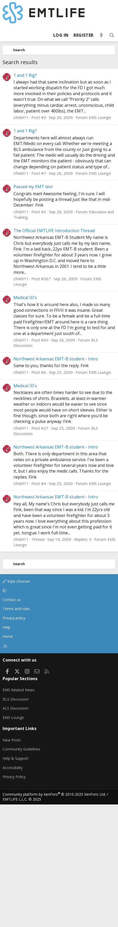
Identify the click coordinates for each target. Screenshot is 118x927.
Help (6, 749)
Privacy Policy (14, 899)
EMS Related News (19, 812)
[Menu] (6, 35)
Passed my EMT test (33, 309)
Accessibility (13, 890)
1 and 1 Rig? (25, 198)
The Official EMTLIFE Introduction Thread (54, 353)
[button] (58, 713)
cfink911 (21, 239)
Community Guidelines (21, 871)
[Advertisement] (59, 129)
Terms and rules (16, 731)
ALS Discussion (15, 830)
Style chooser (16, 703)
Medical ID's (25, 420)
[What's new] (101, 35)
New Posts (12, 862)
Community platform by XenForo (54, 916)
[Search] (112, 35)
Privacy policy (14, 740)
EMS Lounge (100, 239)
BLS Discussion (16, 821)
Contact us (12, 722)
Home (8, 758)
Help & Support (15, 880)
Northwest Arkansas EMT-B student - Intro (56, 481)
